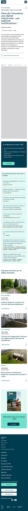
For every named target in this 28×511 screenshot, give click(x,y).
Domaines (3, 437)
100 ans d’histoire (6, 469)
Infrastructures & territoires (7, 449)
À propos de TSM (6, 463)
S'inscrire (8, 484)
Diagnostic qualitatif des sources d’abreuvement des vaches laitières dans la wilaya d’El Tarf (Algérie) (14, 255)
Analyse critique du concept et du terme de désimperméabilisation (12, 303)
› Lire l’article (5, 308)
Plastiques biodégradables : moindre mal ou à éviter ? (14, 182)
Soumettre (4, 455)
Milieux (2, 438)
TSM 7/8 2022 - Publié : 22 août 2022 (11, 10)
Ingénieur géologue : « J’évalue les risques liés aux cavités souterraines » (14, 190)
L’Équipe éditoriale (6, 475)
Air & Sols (3, 447)
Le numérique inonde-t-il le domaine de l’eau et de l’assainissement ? (13, 223)
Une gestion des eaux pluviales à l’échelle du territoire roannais (14, 198)
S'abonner (8, 163)
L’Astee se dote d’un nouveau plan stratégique (12, 214)
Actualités (4, 461)
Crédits (14, 507)
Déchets (3, 444)
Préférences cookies (20, 507)
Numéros (3, 458)
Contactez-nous (9, 490)
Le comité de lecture (7, 466)
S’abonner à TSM (9, 494)
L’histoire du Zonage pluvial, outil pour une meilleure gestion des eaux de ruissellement (14, 338)
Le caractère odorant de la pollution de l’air (13, 232)
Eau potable (4, 440)
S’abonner (4, 452)
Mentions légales (9, 507)
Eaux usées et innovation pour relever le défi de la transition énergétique (14, 206)
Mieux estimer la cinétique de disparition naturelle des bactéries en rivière (14, 374)
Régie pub (3, 472)
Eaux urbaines (4, 442)
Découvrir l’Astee (6, 478)
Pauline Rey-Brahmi (6, 27)
